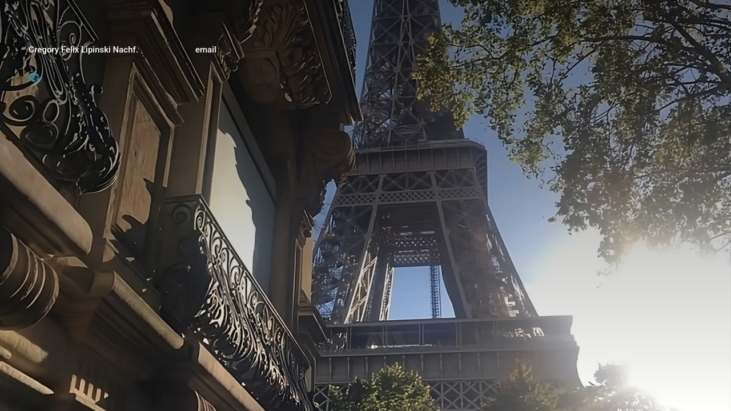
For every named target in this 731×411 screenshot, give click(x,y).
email (205, 50)
